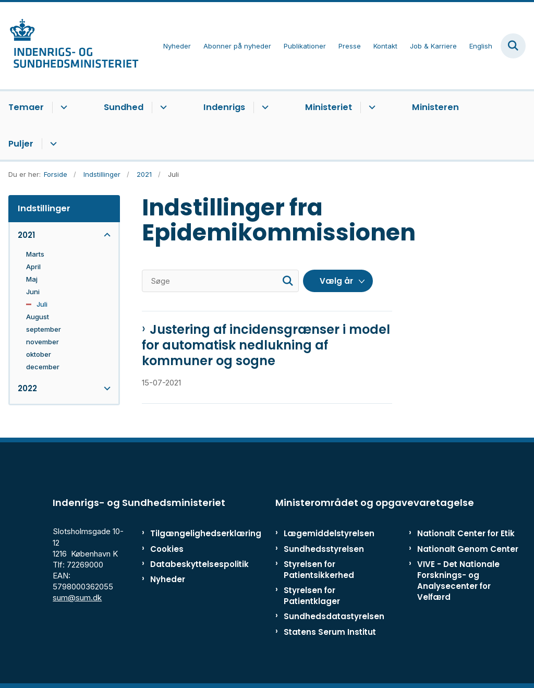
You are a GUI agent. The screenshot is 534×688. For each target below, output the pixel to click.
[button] (105, 235)
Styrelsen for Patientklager (312, 596)
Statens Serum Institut (330, 631)
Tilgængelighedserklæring (182, 533)
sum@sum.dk (77, 597)
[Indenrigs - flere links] (263, 107)
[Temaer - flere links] (62, 107)
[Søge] (220, 281)
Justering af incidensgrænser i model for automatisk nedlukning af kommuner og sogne (266, 345)
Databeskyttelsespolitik (182, 564)
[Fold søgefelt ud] (513, 45)
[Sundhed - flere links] (162, 107)
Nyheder (167, 579)
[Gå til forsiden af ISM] (69, 46)
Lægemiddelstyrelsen (329, 533)
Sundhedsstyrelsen (324, 549)
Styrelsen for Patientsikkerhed (319, 570)
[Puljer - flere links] (52, 144)
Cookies (167, 549)
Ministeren (435, 107)
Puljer (20, 144)
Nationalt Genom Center (467, 549)
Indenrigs (224, 107)
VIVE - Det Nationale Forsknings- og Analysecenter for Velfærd (458, 581)
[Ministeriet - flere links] (370, 107)
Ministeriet (328, 107)
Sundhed (123, 107)
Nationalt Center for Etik (466, 533)
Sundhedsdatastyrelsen (334, 616)
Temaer (26, 107)
